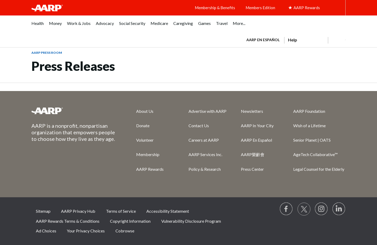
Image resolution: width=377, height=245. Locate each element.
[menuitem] (37, 26)
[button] (336, 39)
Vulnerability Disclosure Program (191, 221)
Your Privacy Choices (86, 230)
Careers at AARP (203, 139)
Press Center (252, 169)
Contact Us (198, 125)
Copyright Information (130, 221)
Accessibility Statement (167, 211)
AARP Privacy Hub (78, 211)
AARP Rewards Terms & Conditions (67, 221)
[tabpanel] (294, 39)
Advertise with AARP (207, 111)
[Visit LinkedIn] (339, 209)
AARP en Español (263, 40)
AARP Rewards (150, 169)
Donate (142, 125)
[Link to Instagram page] (321, 209)
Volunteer (145, 139)
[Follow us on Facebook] (286, 209)
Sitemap (43, 211)
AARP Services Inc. (205, 154)
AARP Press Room (46, 53)
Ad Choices (46, 230)
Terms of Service (121, 211)
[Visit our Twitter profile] (304, 209)
